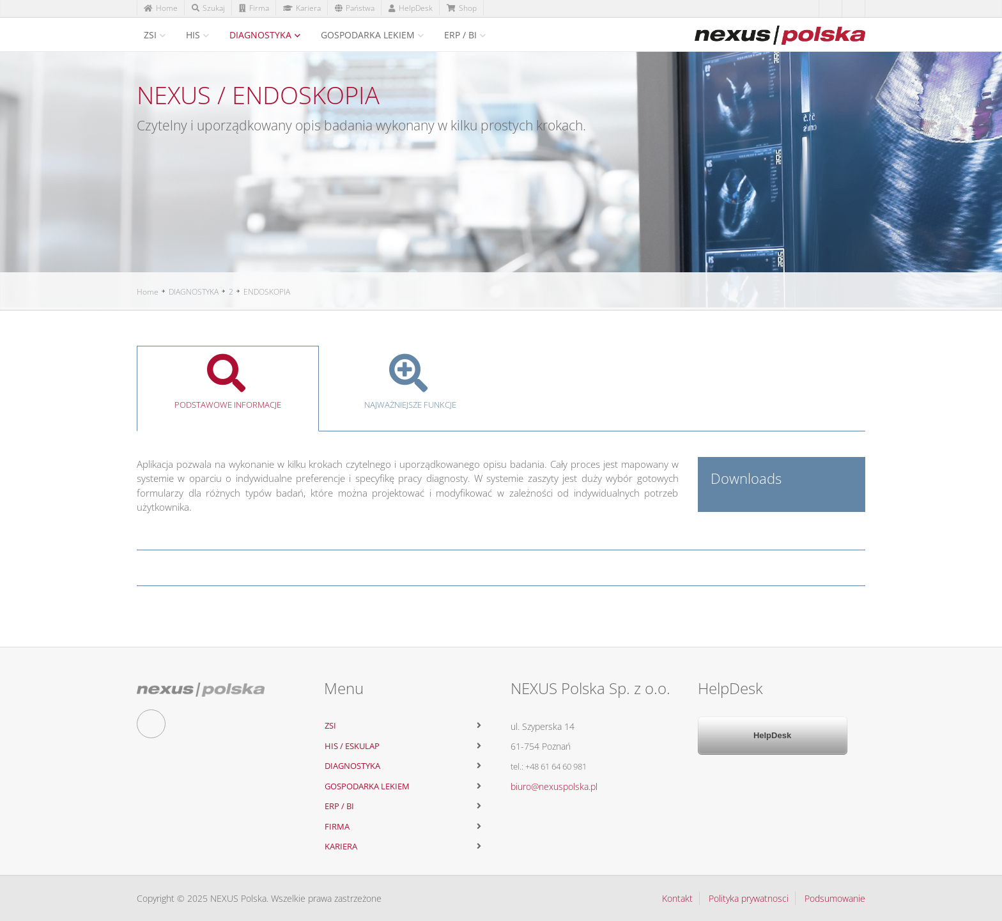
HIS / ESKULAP (352, 746)
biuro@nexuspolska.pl (554, 786)
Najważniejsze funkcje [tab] (409, 382)
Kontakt (677, 898)
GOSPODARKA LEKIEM (368, 35)
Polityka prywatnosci (749, 898)
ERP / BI (460, 35)
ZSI (150, 35)
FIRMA (337, 826)
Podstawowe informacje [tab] (227, 382)
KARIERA (341, 846)
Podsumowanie (835, 898)
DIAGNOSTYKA (260, 35)
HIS (193, 35)
